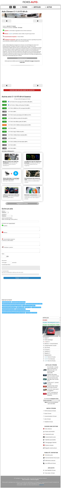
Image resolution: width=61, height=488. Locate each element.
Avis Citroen (48, 419)
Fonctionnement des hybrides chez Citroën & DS (52, 379)
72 (50, 359)
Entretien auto (49, 455)
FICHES (24, 7)
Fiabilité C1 (47, 351)
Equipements (48, 355)
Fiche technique (49, 339)
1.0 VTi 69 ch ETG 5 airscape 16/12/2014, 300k (19, 101)
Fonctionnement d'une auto (52, 457)
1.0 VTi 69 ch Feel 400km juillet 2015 (16, 121)
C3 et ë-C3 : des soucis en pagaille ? (52, 389)
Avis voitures (48, 428)
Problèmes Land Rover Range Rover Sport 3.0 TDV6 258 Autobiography (16, 310)
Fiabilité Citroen (49, 421)
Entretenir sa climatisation (30, 195)
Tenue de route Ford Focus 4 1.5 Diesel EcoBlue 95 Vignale (14, 312)
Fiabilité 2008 (27, 307)
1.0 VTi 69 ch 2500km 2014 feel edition (16, 141)
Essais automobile (50, 431)
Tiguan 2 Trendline (20, 307)
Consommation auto (50, 437)
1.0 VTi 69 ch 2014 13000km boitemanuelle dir (18, 125)
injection (11, 33)
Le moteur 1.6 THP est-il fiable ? (29, 305)
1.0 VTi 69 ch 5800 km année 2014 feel (16, 118)
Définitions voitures (50, 460)
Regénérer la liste (22, 203)
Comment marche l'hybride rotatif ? (9, 307)
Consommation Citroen (51, 416)
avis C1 (47, 341)
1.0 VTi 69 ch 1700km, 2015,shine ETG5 (18, 105)
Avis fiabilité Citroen (50, 470)
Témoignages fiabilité (50, 442)
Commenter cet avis (22, 58)
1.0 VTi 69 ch (10, 111)
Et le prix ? (47, 349)
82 (50, 360)
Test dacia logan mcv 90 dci (31, 312)
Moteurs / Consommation (51, 343)
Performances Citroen (50, 410)
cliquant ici (41, 484)
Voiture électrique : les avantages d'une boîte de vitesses (11, 179)
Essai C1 (47, 338)
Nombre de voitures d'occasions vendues (34, 303)
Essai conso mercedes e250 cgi (8, 309)
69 (50, 357)
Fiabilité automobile (50, 439)
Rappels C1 (47, 353)
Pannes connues (49, 445)
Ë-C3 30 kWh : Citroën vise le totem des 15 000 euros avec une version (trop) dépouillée (52, 369)
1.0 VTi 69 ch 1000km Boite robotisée (16, 135)
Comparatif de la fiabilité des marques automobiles (12, 305)
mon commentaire (22, 278)
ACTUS (49, 7)
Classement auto (49, 434)
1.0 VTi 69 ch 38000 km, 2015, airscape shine (18, 108)
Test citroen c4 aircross (36, 307)
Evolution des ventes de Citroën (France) (52, 386)
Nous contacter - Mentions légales (30, 479)
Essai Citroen (48, 413)
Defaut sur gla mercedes (20, 309)
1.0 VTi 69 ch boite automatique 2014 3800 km (18, 115)
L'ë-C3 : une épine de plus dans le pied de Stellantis (52, 394)
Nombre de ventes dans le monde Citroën (53, 375)
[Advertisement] (22, 74)
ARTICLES (37, 7)
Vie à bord (47, 347)
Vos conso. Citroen (50, 473)
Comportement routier (50, 345)
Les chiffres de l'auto (50, 463)
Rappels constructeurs (51, 448)
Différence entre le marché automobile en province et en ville (14, 303)
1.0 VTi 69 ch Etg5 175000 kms (15, 131)
